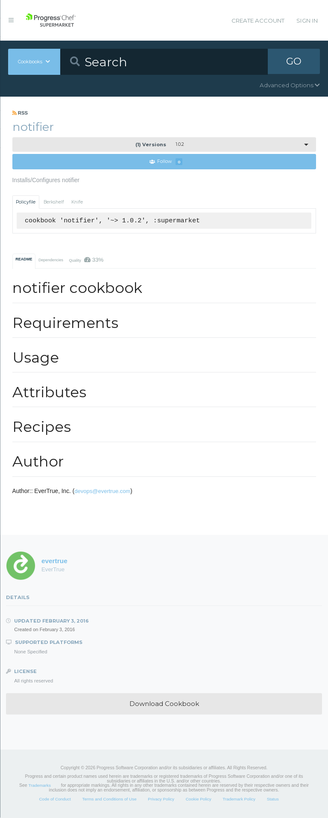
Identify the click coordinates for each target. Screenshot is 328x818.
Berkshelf (54, 202)
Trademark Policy (239, 799)
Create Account (257, 20)
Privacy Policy (161, 799)
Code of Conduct (54, 799)
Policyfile (25, 202)
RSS (20, 112)
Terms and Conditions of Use (109, 799)
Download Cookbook (164, 704)
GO (294, 62)
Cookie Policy (198, 799)
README (23, 259)
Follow (166, 161)
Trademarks (40, 785)
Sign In (307, 20)
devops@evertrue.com (102, 491)
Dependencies (50, 260)
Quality (86, 260)
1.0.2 (159, 145)
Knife (77, 202)
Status (273, 799)
